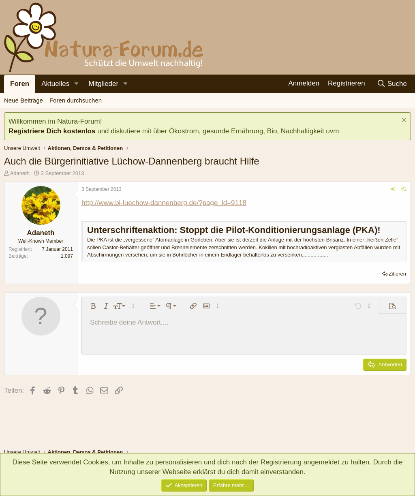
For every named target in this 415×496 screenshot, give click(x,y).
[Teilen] (393, 189)
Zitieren (397, 274)
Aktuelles (55, 84)
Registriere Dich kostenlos (52, 131)
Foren (19, 84)
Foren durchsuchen (75, 100)
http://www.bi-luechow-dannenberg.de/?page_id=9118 (163, 203)
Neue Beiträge (23, 100)
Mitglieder (103, 84)
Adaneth (20, 173)
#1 (403, 189)
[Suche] (391, 84)
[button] (76, 84)
